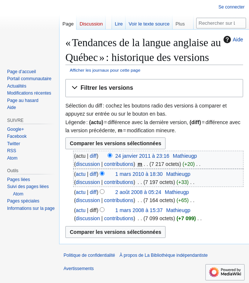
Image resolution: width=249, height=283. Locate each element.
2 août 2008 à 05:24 (138, 192)
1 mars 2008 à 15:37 (139, 210)
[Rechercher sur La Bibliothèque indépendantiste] (221, 23)
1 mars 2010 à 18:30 (139, 174)
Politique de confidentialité (89, 255)
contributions (118, 164)
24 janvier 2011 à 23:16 (142, 156)
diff (93, 156)
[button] (154, 88)
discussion (88, 164)
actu (80, 174)
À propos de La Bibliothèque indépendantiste (163, 255)
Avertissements (79, 268)
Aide (232, 39)
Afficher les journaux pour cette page (105, 70)
